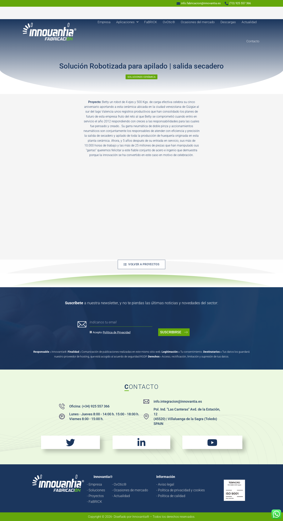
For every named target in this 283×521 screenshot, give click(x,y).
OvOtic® (169, 22)
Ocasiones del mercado (198, 22)
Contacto (252, 41)
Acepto (111, 332)
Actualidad (249, 22)
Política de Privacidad (116, 332)
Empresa (104, 22)
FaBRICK (150, 22)
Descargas (228, 22)
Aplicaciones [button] (127, 22)
